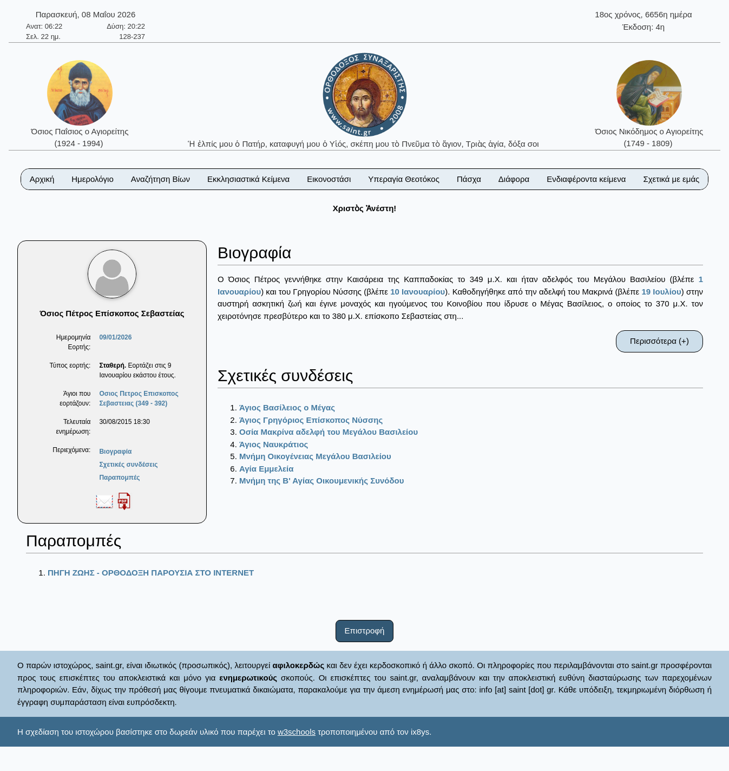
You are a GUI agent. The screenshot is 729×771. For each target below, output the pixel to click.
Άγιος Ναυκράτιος (273, 444)
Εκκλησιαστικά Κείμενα (248, 179)
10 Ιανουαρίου (417, 291)
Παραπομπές (119, 477)
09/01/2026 (115, 337)
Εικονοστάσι (329, 179)
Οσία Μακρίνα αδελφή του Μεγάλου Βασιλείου (328, 431)
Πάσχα (469, 179)
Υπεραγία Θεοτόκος (403, 179)
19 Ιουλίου (661, 291)
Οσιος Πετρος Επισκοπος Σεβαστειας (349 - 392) (138, 398)
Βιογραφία (115, 451)
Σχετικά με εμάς (671, 179)
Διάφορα (513, 179)
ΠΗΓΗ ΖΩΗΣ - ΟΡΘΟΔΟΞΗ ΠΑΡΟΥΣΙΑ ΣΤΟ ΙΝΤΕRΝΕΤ (151, 572)
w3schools (297, 731)
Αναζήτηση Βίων (160, 179)
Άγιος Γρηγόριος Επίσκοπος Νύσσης (311, 419)
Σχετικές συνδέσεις (128, 464)
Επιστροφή (365, 630)
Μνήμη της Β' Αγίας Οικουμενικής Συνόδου (321, 480)
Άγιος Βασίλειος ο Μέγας (287, 407)
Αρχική (42, 179)
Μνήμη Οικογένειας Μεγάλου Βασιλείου (315, 456)
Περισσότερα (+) (659, 340)
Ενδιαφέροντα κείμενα (586, 179)
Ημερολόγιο (92, 179)
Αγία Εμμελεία (266, 468)
